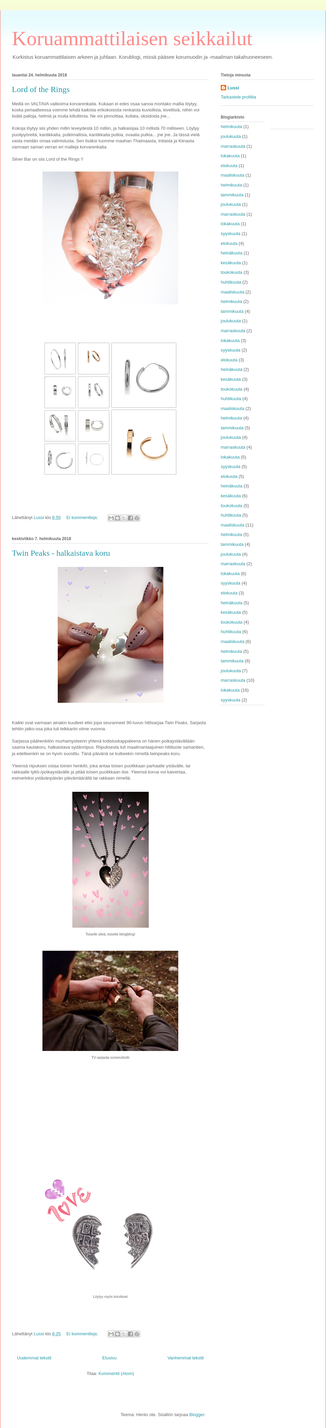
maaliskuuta (232, 175)
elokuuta (229, 165)
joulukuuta (231, 136)
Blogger (196, 1414)
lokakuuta (230, 155)
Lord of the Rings (41, 89)
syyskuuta (230, 233)
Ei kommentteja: (82, 517)
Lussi (233, 87)
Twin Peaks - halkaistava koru (61, 553)
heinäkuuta (231, 252)
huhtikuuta (231, 282)
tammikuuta (232, 194)
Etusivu (109, 1357)
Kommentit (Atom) (116, 1373)
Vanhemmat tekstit (185, 1357)
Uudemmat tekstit (34, 1357)
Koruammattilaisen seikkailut (132, 38)
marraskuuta (233, 146)
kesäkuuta (231, 262)
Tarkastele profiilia (238, 97)
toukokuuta (231, 272)
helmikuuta (231, 126)
